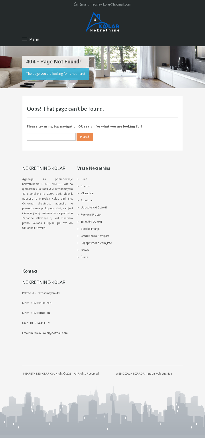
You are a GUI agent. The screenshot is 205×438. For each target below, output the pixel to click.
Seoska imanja (90, 228)
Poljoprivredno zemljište (96, 243)
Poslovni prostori (91, 214)
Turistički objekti (91, 221)
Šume (84, 257)
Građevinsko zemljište (95, 236)
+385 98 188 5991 (41, 303)
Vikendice (87, 193)
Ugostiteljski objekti (94, 207)
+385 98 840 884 (40, 313)
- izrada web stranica (158, 373)
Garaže (85, 250)
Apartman (87, 200)
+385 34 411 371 (40, 323)
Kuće (84, 179)
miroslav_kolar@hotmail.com (110, 4)
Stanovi (85, 186)
